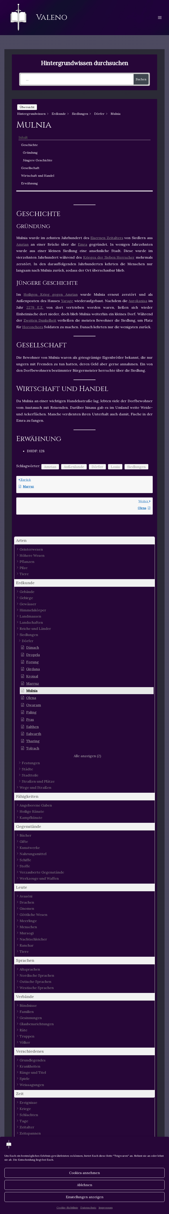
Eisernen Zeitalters (106, 238)
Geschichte (29, 145)
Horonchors (32, 327)
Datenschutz (88, 1207)
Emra (82, 244)
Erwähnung (29, 183)
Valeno (51, 17)
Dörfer (97, 467)
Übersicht (27, 107)
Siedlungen (136, 467)
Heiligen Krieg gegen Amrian (50, 294)
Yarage (67, 301)
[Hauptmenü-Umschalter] (160, 17)
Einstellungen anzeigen (84, 1197)
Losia (115, 467)
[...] (77, 79)
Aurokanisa (138, 301)
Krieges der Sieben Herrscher (109, 257)
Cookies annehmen (84, 1173)
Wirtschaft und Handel (37, 176)
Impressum (106, 1207)
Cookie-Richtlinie (67, 1207)
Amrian (22, 244)
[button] (84, 540)
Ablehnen (84, 1185)
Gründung (30, 153)
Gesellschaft (30, 168)
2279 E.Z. (35, 307)
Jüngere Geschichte (37, 160)
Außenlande (74, 467)
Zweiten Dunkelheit (40, 320)
